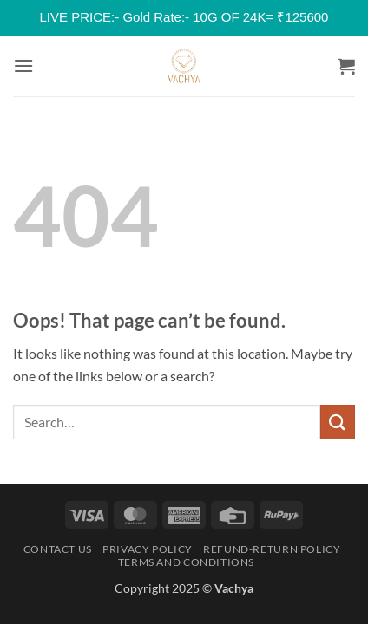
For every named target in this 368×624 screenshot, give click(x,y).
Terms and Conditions (186, 562)
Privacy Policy (147, 549)
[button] (23, 65)
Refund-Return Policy (271, 549)
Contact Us (57, 549)
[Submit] (337, 422)
